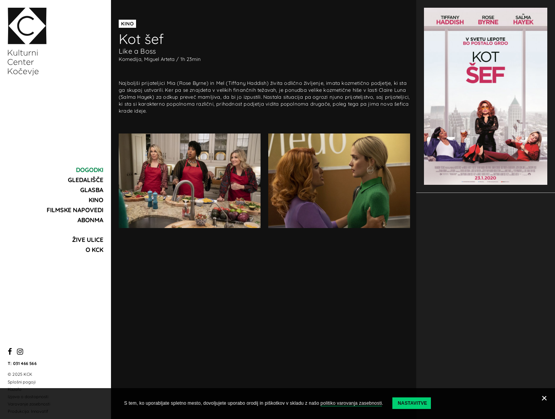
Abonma (90, 220)
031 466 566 (25, 363)
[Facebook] (10, 352)
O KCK (94, 249)
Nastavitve (412, 403)
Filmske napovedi (75, 210)
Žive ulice (87, 239)
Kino (96, 200)
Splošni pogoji (21, 382)
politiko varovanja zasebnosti (351, 403)
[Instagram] (20, 352)
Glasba (91, 190)
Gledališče (85, 180)
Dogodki (89, 170)
